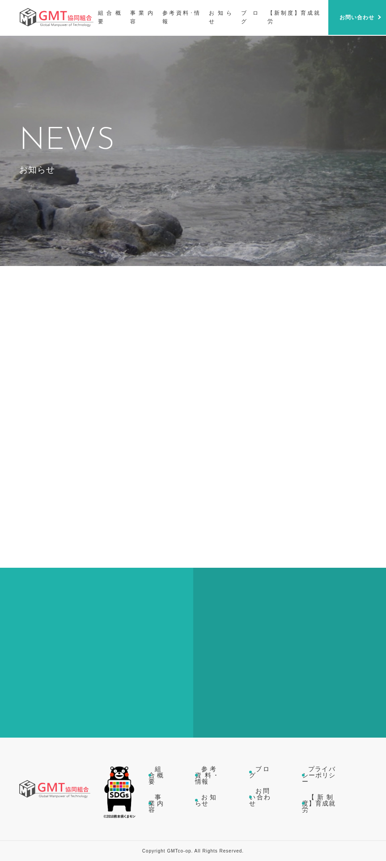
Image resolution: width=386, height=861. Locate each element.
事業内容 (156, 803)
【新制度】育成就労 (318, 803)
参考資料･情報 (206, 775)
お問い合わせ (260, 797)
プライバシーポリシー (318, 775)
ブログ (260, 772)
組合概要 (156, 775)
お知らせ (206, 800)
